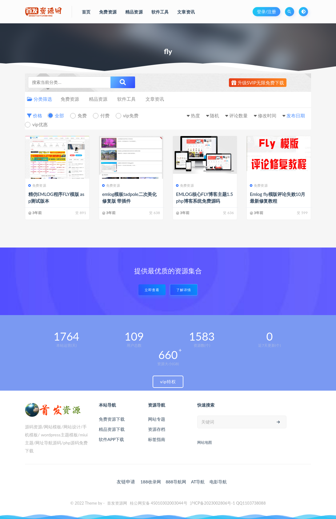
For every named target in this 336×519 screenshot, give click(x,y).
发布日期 (295, 115)
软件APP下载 (111, 439)
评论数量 (238, 115)
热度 (195, 115)
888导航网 (176, 481)
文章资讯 (155, 99)
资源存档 (156, 429)
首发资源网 (117, 503)
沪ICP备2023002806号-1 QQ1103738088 (228, 503)
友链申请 (126, 481)
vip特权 (168, 381)
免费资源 (70, 99)
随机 (214, 115)
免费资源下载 (112, 419)
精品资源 (98, 99)
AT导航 (198, 481)
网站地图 (204, 442)
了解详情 (183, 290)
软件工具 (126, 99)
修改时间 (267, 115)
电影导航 (218, 481)
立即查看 (152, 290)
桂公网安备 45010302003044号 (158, 503)
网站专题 (156, 419)
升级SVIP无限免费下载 (257, 82)
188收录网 (150, 481)
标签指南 (156, 439)
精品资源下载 (112, 429)
